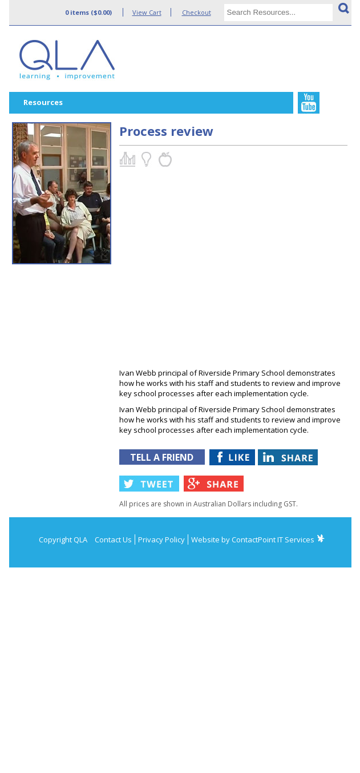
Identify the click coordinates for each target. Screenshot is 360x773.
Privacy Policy (161, 539)
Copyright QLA (63, 539)
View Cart (146, 12)
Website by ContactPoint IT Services (252, 539)
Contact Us (113, 539)
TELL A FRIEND (161, 457)
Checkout (196, 12)
